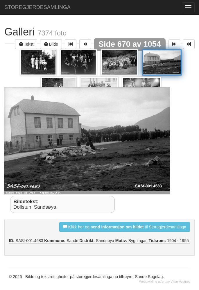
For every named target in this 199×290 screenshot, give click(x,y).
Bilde (51, 44)
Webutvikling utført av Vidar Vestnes (164, 281)
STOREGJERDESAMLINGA (37, 7)
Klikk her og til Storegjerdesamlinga (124, 226)
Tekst (26, 44)
